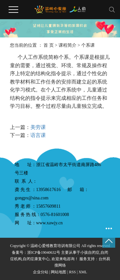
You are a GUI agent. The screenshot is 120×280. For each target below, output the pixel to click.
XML (82, 272)
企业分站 (40, 272)
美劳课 (38, 127)
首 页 (49, 45)
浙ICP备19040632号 (43, 252)
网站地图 (58, 272)
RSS (72, 272)
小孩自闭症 (90, 252)
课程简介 (67, 45)
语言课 (38, 135)
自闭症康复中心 (36, 259)
